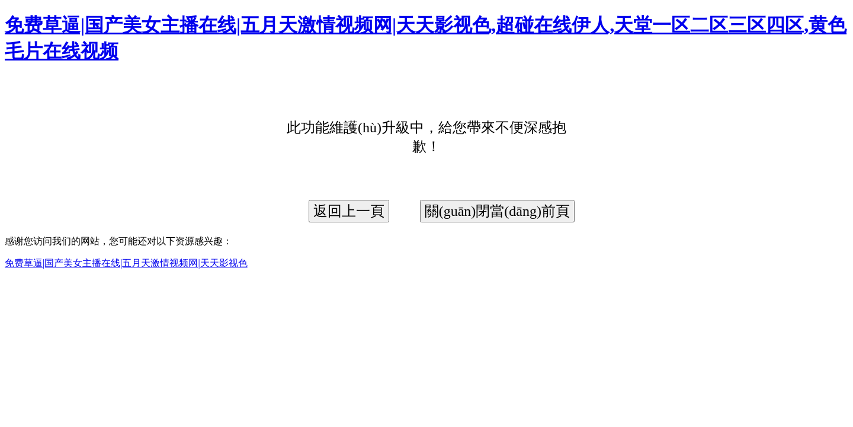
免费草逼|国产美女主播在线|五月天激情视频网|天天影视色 (126, 263)
